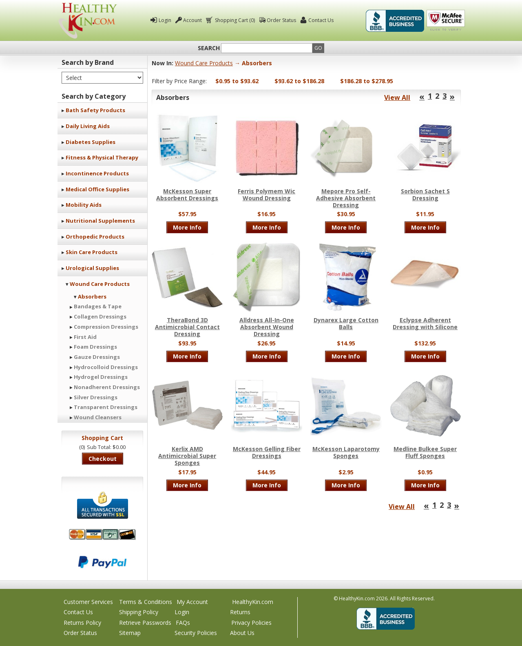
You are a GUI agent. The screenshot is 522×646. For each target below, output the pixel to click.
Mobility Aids (84, 204)
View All (397, 97)
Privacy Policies (251, 622)
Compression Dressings (106, 326)
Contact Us (321, 20)
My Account (192, 602)
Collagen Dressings (100, 316)
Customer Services (88, 602)
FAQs (183, 622)
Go (318, 47)
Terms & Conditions (145, 602)
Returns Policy (82, 622)
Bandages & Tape (98, 306)
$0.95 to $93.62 (237, 81)
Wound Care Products (100, 284)
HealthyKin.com (252, 602)
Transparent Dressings (105, 407)
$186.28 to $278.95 (366, 81)
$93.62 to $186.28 (299, 81)
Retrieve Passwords (145, 622)
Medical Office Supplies (97, 189)
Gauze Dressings (97, 357)
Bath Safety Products (95, 110)
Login (165, 20)
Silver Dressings (95, 397)
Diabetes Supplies (90, 142)
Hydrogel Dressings (101, 377)
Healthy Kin (87, 21)
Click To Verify (446, 21)
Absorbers (92, 296)
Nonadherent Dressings (107, 387)
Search (209, 48)
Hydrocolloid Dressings (106, 367)
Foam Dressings (95, 346)
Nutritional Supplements (100, 220)
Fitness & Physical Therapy (102, 157)
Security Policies (196, 633)
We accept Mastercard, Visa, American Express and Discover (102, 534)
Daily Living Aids (88, 126)
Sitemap (130, 633)
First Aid (85, 337)
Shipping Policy (138, 612)
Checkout (102, 458)
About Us (242, 633)
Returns (240, 612)
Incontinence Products (97, 173)
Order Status (281, 20)
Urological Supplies (92, 268)
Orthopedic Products (95, 236)
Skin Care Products (91, 252)
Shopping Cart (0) (234, 20)
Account (192, 20)
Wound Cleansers (98, 417)
